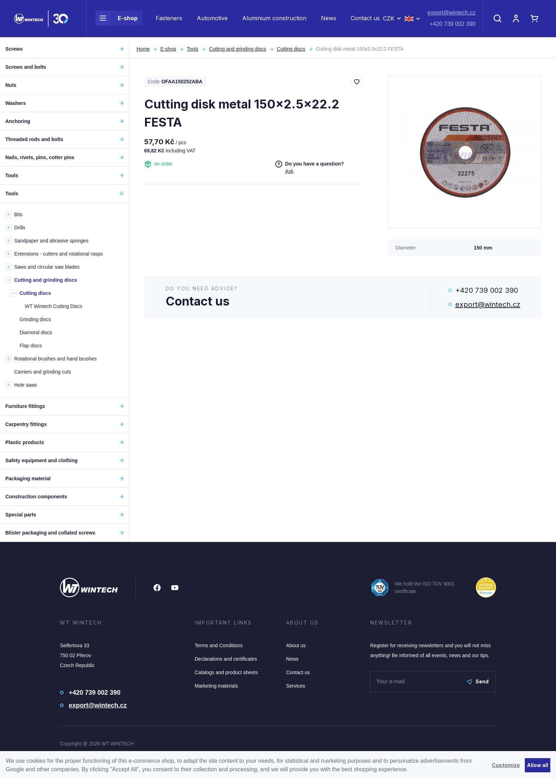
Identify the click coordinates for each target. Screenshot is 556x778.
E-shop (116, 19)
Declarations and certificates (226, 659)
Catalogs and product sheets (226, 672)
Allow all (537, 765)
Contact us (365, 19)
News (328, 19)
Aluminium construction (274, 19)
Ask (289, 171)
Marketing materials (216, 686)
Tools (193, 49)
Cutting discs (291, 49)
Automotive (212, 19)
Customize (506, 765)
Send (478, 681)
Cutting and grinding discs (237, 49)
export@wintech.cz (452, 14)
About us (296, 645)
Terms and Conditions (219, 645)
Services (295, 686)
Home (143, 49)
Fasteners (169, 19)
